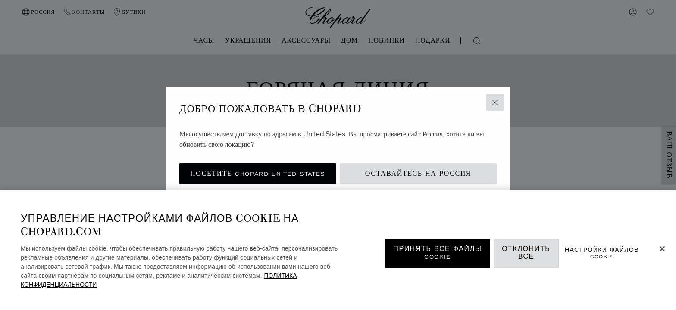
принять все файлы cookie (437, 253)
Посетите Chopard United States (257, 173)
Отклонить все (526, 253)
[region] (338, 250)
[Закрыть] (662, 248)
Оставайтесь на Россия (418, 173)
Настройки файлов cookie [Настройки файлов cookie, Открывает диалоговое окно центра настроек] (602, 253)
